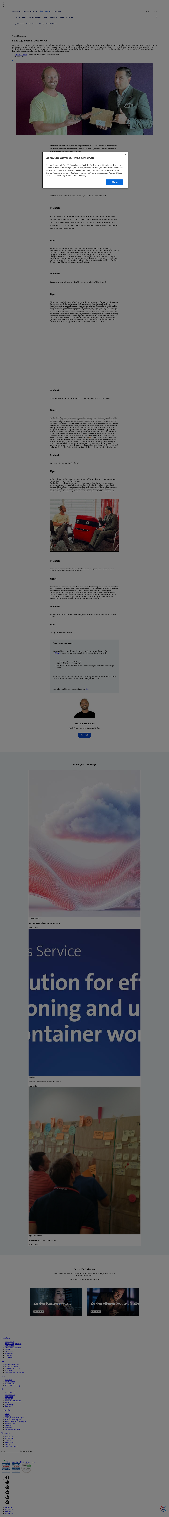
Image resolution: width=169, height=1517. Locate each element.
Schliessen (114, 182)
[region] (85, 170)
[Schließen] (125, 154)
